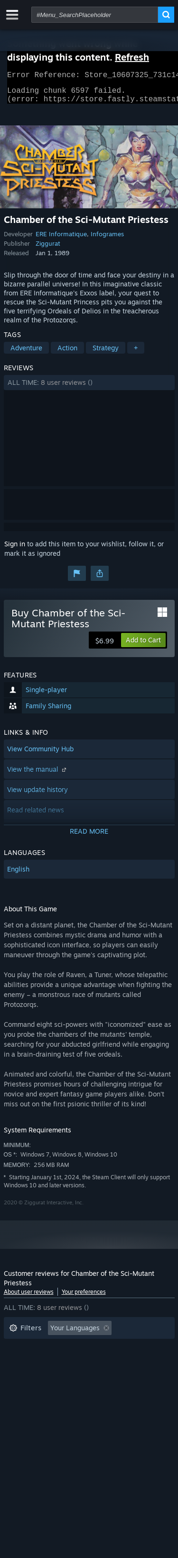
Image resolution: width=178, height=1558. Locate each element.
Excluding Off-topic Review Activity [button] (64, 1348)
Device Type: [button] (29, 1391)
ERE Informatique (61, 239)
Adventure (26, 353)
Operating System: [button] (38, 1376)
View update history (37, 795)
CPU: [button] (92, 1376)
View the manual (37, 775)
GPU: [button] (126, 1376)
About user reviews (29, 1297)
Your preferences (84, 1297)
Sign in (14, 549)
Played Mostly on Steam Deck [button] (103, 1362)
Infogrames (107, 239)
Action (67, 353)
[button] (89, 388)
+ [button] (136, 353)
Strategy (106, 353)
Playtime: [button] (23, 1362)
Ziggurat (48, 249)
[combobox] (94, 15)
